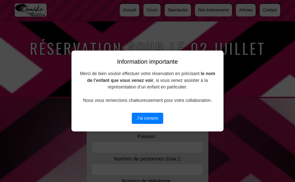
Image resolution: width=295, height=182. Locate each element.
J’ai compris (147, 118)
